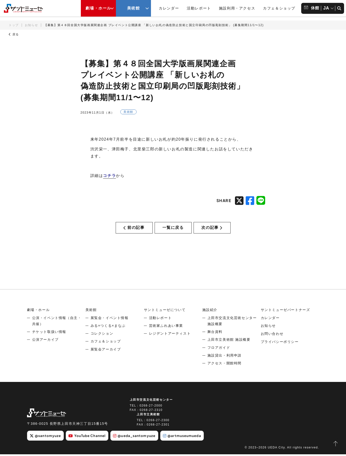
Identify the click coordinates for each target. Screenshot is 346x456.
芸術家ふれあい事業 (166, 328)
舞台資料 (215, 334)
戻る (14, 34)
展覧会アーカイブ (106, 351)
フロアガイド (218, 349)
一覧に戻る (173, 228)
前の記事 (133, 228)
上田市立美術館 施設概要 (229, 341)
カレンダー (169, 8)
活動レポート (199, 8)
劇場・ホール (38, 312)
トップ (14, 25)
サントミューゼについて (165, 312)
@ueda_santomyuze (136, 437)
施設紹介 (209, 312)
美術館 (91, 312)
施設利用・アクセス (237, 8)
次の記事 (211, 228)
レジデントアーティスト (170, 335)
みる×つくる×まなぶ (108, 328)
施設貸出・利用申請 (224, 357)
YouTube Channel (88, 437)
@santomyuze (45, 437)
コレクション (102, 335)
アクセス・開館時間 (224, 365)
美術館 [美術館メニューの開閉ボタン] (133, 8)
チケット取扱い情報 (49, 334)
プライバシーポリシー (280, 343)
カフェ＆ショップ (279, 8)
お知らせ (31, 25)
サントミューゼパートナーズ (285, 312)
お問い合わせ (272, 335)
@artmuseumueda (185, 437)
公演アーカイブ (45, 341)
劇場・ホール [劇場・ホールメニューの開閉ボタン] (98, 8)
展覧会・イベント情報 (110, 319)
